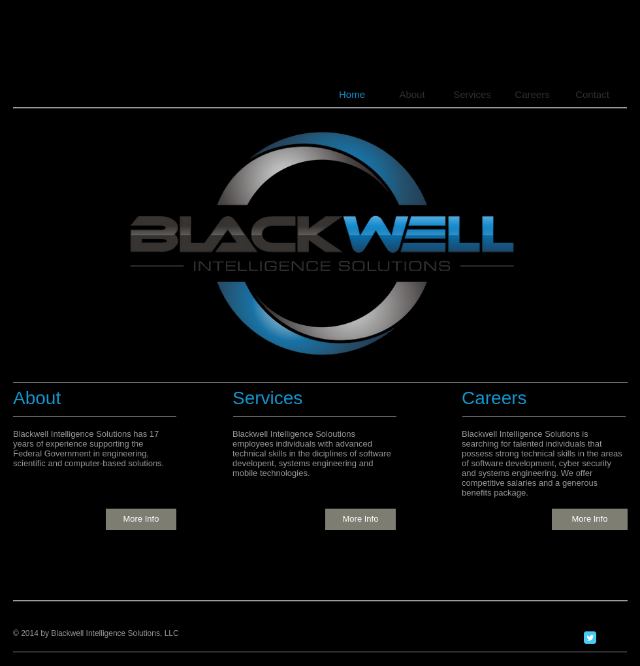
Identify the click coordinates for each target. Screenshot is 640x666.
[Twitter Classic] (590, 637)
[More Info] (141, 519)
